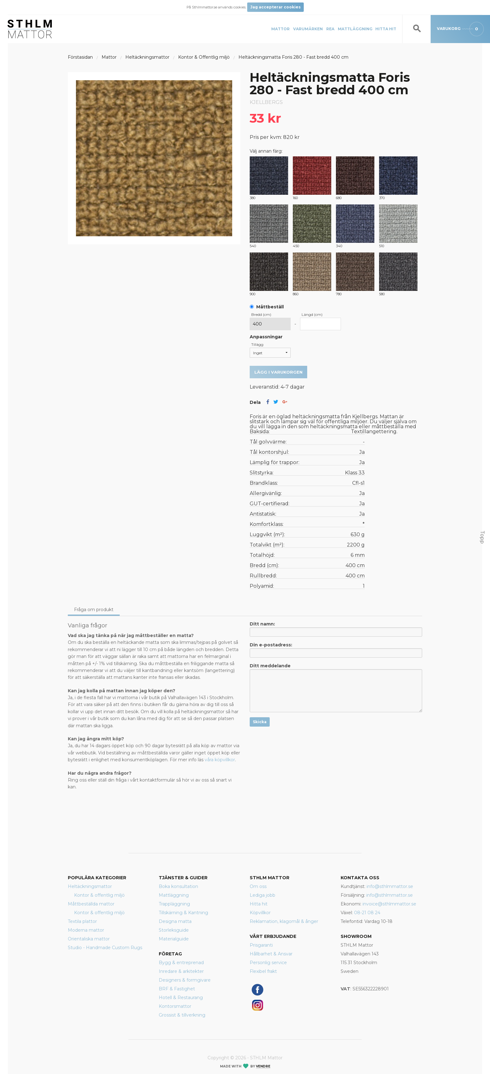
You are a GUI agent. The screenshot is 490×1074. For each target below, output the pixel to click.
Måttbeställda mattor (91, 904)
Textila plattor (82, 921)
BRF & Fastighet (177, 989)
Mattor (280, 29)
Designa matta (175, 921)
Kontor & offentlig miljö (99, 895)
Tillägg (257, 344)
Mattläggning (355, 29)
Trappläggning (174, 904)
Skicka (260, 721)
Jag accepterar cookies (275, 7)
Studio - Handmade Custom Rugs (105, 947)
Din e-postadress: (336, 650)
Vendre (263, 1066)
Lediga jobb (262, 895)
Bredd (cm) (261, 314)
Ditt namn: (336, 629)
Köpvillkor (260, 912)
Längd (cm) (312, 314)
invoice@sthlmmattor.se (389, 904)
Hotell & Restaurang (181, 997)
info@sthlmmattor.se (390, 886)
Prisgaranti (261, 945)
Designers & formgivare (185, 980)
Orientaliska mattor (89, 939)
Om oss (258, 886)
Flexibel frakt (263, 971)
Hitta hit (385, 29)
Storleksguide (174, 930)
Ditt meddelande (336, 687)
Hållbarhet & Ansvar (271, 954)
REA (330, 29)
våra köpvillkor (220, 760)
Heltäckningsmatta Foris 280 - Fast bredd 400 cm (293, 57)
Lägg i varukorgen (278, 372)
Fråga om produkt (93, 609)
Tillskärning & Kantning (183, 912)
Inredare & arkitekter (181, 971)
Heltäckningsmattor (90, 886)
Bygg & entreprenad (181, 962)
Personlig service (268, 962)
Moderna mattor (86, 930)
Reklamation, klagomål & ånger (284, 921)
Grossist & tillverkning (182, 1015)
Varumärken (308, 29)
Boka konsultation (178, 886)
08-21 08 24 (367, 912)
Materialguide (174, 939)
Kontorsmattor (175, 1006)
